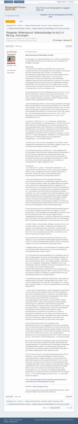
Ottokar (27, 28)
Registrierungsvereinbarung (48, 419)
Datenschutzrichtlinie (61, 419)
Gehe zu (45, 408)
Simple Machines (18, 419)
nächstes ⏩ (67, 40)
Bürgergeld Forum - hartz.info (16, 8)
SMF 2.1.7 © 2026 (8, 419)
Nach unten (10, 46)
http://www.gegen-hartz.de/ (40, 386)
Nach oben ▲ (70, 419)
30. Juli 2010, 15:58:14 (31, 51)
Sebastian (13, 52)
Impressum (37, 419)
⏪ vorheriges (57, 40)
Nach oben (9, 396)
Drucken (69, 46)
